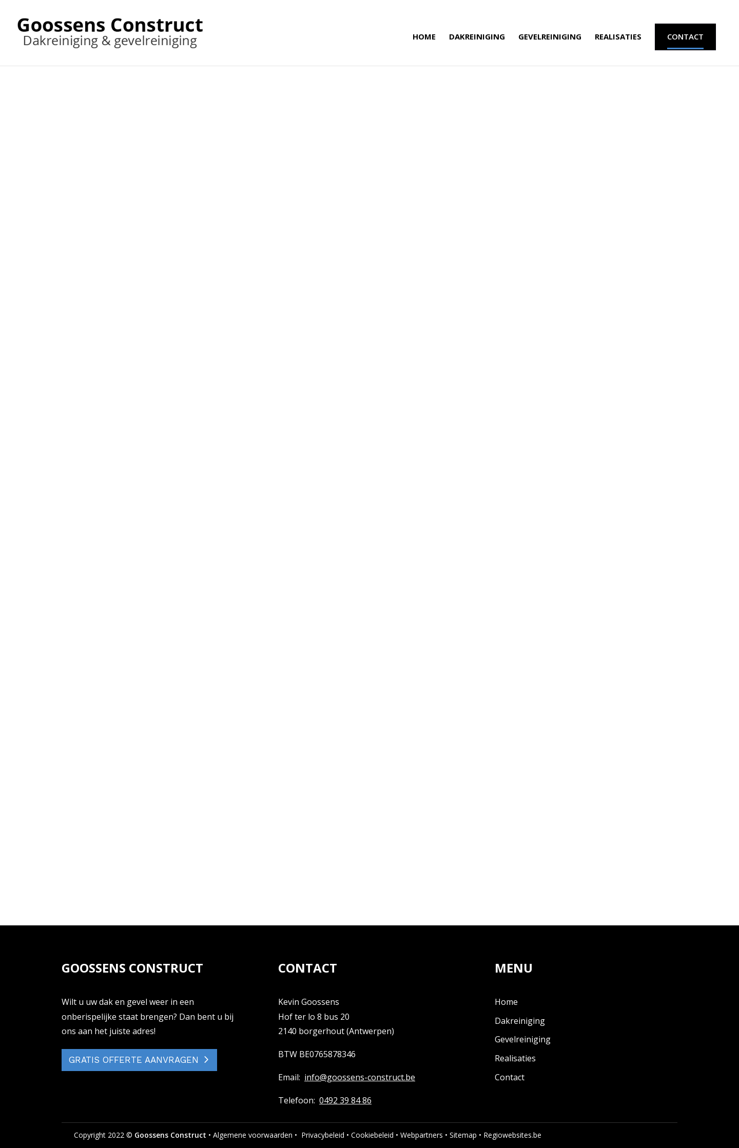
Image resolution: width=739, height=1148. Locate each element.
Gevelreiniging (549, 39)
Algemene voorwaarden (253, 1135)
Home (424, 39)
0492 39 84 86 (345, 1100)
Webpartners (421, 1135)
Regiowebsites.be (512, 1135)
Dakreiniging (477, 39)
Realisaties (618, 39)
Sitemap (463, 1135)
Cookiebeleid (372, 1135)
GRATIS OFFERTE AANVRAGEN (134, 1060)
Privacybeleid (322, 1135)
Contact (509, 1077)
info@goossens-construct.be (359, 1077)
